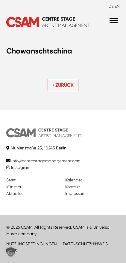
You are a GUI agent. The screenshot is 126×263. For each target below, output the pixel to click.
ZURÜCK (63, 85)
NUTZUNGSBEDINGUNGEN (31, 243)
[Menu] (114, 20)
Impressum (75, 193)
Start (11, 180)
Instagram (18, 167)
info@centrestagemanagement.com (46, 160)
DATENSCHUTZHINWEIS (85, 243)
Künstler (13, 186)
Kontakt (72, 186)
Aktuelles (14, 193)
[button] (11, 252)
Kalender (73, 180)
